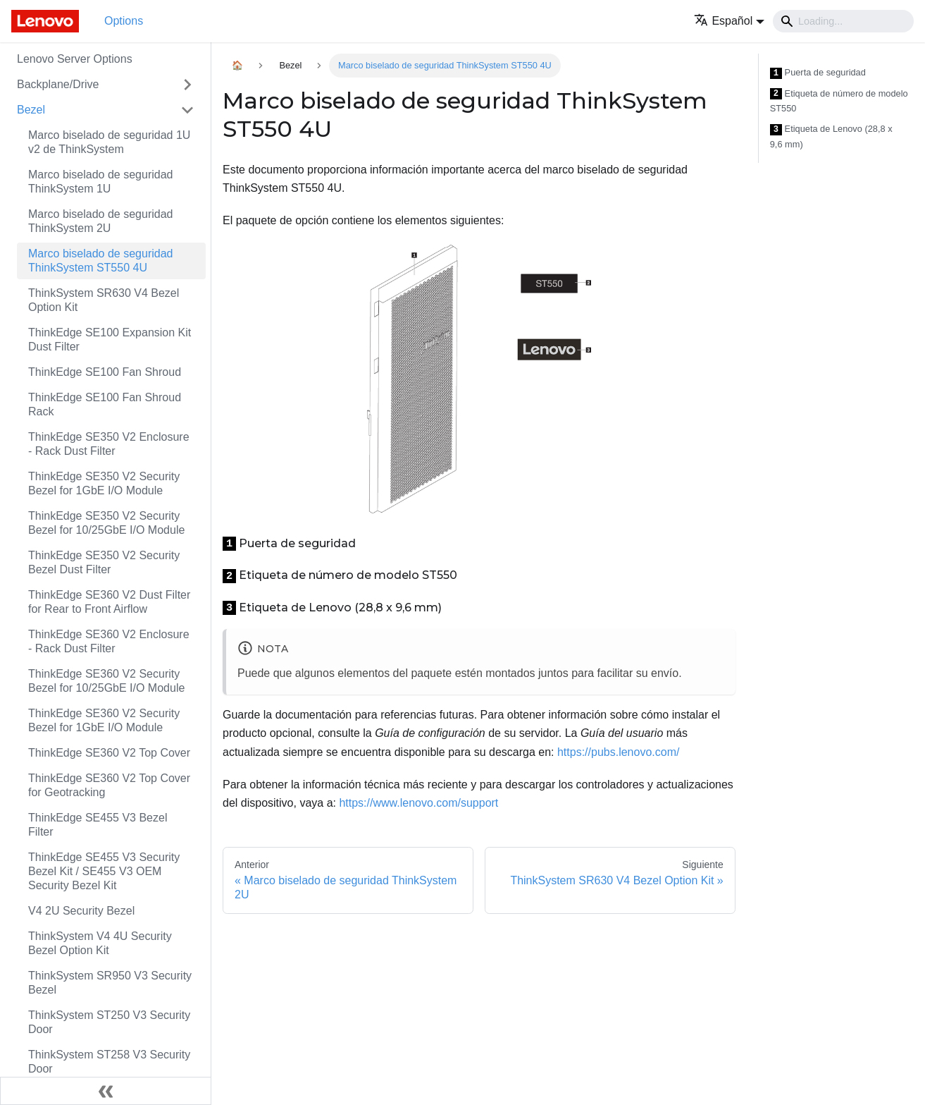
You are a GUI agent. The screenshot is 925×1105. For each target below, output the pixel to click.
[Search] (843, 21)
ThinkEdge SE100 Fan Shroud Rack (104, 404)
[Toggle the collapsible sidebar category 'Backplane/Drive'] (187, 84)
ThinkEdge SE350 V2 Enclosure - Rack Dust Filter (109, 444)
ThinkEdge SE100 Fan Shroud (104, 372)
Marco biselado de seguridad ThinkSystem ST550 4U (100, 261)
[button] (729, 21)
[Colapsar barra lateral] (105, 1091)
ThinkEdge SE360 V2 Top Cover (109, 753)
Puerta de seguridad (818, 73)
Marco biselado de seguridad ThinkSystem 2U (100, 221)
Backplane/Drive (58, 84)
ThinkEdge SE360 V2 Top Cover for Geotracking (109, 785)
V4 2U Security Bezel (81, 911)
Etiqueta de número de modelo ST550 (839, 101)
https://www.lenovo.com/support (418, 803)
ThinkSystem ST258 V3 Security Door (109, 1062)
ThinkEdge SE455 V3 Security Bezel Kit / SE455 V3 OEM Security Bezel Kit (104, 871)
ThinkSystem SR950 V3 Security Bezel (110, 983)
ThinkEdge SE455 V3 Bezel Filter (97, 825)
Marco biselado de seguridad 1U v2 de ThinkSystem (109, 142)
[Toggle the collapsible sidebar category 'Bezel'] (187, 110)
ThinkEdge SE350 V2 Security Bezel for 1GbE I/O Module (104, 483)
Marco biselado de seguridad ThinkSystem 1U (100, 182)
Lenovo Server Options (74, 59)
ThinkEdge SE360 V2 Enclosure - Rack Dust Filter (109, 641)
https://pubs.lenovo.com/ (618, 752)
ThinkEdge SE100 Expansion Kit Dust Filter (109, 339)
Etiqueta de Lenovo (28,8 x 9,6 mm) (831, 136)
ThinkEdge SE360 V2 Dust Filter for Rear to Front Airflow (109, 602)
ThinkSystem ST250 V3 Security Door (109, 1022)
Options (123, 21)
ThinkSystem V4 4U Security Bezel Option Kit (100, 943)
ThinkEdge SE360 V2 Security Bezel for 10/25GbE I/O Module (106, 681)
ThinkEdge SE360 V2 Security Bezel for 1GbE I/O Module (104, 720)
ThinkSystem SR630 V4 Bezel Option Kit (103, 300)
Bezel (31, 110)
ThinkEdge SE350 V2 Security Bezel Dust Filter (104, 562)
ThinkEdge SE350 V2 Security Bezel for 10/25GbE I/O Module (106, 523)
